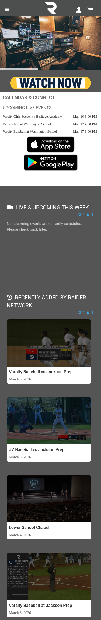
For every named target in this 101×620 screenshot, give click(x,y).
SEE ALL (85, 214)
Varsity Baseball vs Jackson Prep (41, 371)
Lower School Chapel (29, 527)
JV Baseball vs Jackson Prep (36, 449)
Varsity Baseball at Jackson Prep (40, 605)
